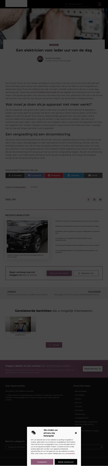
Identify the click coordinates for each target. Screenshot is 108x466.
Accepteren (42, 462)
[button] (76, 433)
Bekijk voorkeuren (66, 462)
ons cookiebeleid (68, 453)
